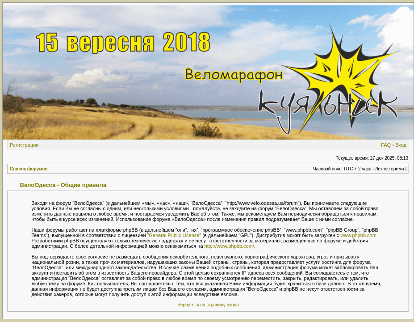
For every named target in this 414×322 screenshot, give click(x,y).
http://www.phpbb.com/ (229, 246)
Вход (400, 145)
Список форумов (29, 168)
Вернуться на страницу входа (207, 304)
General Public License (174, 235)
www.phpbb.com (358, 235)
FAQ (386, 145)
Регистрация (24, 145)
